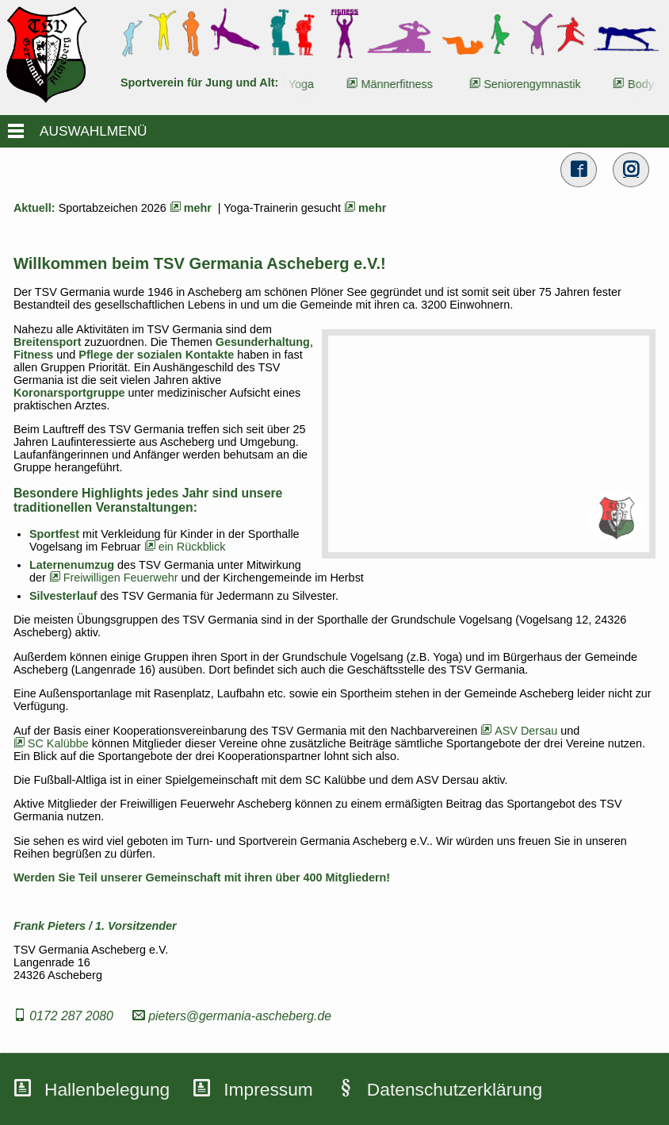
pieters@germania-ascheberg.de (231, 1016)
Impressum (268, 1089)
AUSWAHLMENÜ (93, 131)
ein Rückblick (185, 546)
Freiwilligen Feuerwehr (113, 577)
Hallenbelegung (107, 1089)
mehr (189, 208)
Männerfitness (401, 84)
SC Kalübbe (51, 743)
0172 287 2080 (63, 1016)
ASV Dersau (518, 730)
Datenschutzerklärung (454, 1089)
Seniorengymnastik (535, 84)
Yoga (305, 84)
